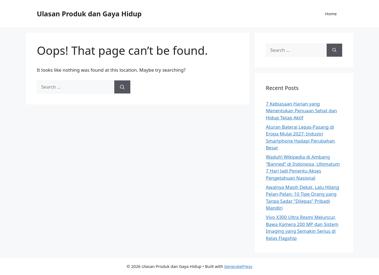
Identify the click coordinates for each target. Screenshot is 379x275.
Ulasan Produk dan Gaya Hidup (89, 13)
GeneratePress (238, 266)
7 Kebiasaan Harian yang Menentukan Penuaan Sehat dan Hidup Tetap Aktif (301, 111)
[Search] (122, 86)
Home (331, 13)
